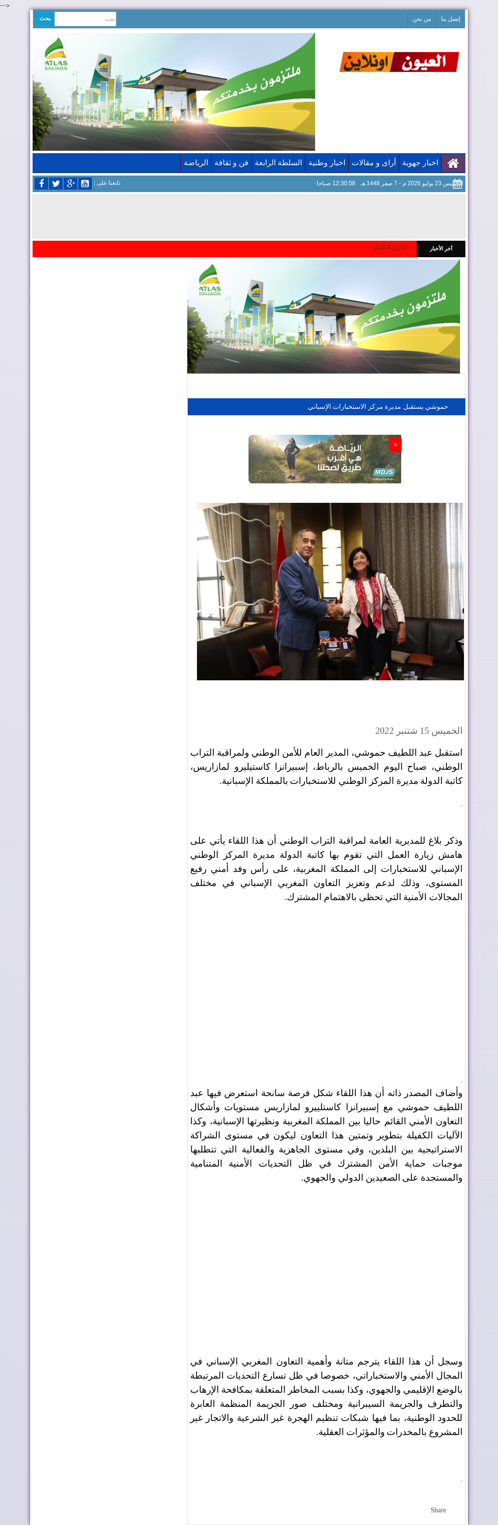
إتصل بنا (450, 19)
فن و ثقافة (231, 163)
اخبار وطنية (326, 163)
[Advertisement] (326, 982)
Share (438, 1510)
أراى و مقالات (374, 163)
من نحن (421, 19)
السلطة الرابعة (278, 163)
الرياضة (196, 163)
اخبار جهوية (420, 163)
